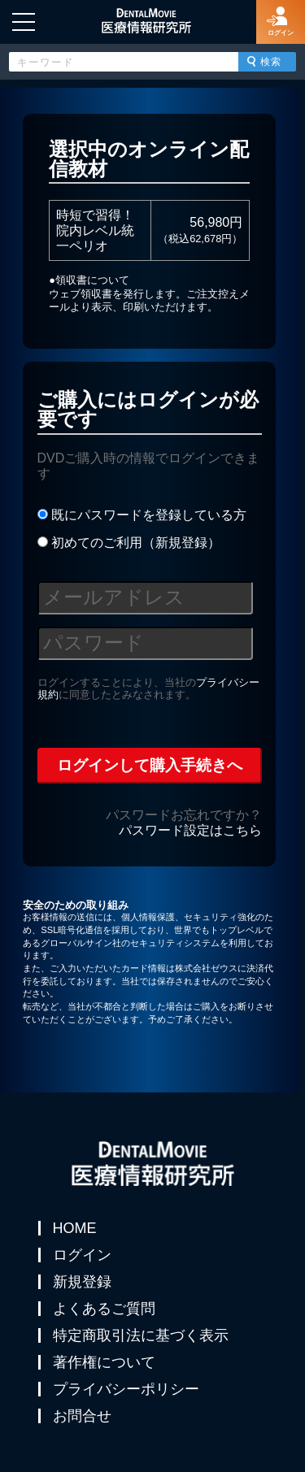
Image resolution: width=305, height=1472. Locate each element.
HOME (75, 1228)
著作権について (104, 1362)
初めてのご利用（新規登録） (128, 542)
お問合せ (82, 1416)
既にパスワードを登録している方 (141, 515)
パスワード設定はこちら (190, 830)
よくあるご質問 (104, 1308)
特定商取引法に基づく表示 (141, 1335)
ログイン (82, 1255)
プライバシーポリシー (126, 1389)
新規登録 (82, 1281)
